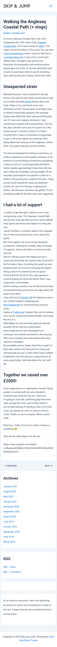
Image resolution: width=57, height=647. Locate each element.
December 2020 (11, 506)
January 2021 (10, 501)
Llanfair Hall (27, 297)
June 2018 (8, 536)
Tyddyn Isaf (18, 312)
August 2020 (9, 516)
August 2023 (9, 491)
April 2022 (8, 496)
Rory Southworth (11, 304)
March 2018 (9, 541)
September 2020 (11, 511)
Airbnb (28, 101)
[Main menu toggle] (51, 6)
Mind (41, 46)
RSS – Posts (9, 567)
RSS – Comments (12, 572)
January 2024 (10, 486)
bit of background (13, 53)
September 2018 (11, 531)
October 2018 (10, 526)
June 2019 (8, 521)
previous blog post (14, 57)
